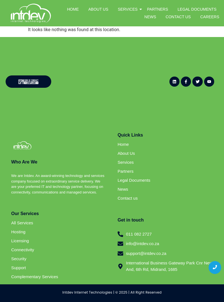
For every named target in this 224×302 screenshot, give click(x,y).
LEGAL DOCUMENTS (197, 9)
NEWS (150, 17)
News (123, 189)
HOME (73, 9)
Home (123, 144)
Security (18, 258)
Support (18, 267)
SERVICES (129, 9)
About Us (126, 153)
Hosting (18, 231)
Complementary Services (34, 276)
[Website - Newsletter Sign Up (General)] (109, 80)
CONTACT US (178, 17)
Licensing (20, 240)
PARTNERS (157, 9)
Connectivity (22, 249)
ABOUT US (98, 9)
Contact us (128, 198)
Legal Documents (134, 180)
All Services (22, 222)
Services (126, 162)
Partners (126, 171)
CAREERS (209, 17)
